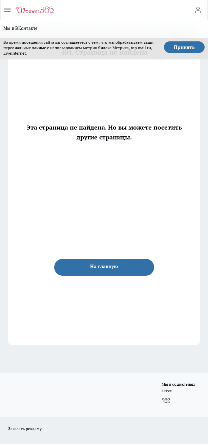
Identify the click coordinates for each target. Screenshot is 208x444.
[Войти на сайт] (198, 10)
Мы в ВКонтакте (20, 28)
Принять (184, 47)
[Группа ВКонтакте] (166, 401)
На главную (104, 266)
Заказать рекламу (25, 428)
